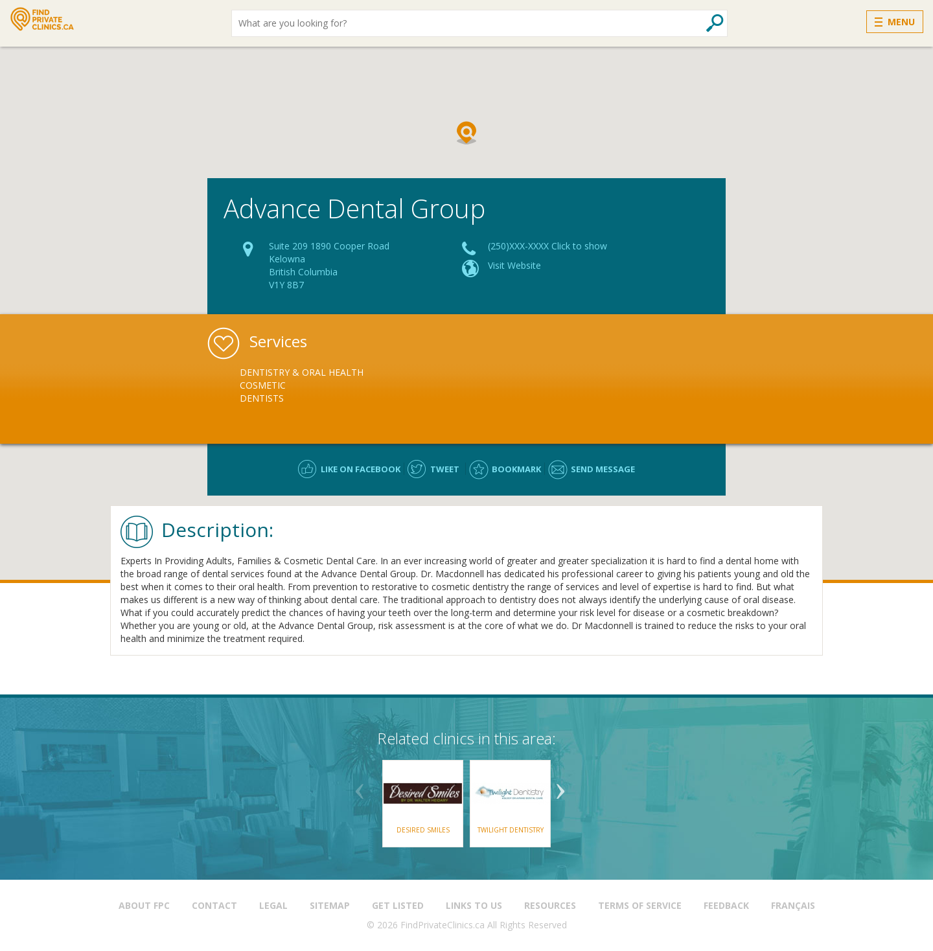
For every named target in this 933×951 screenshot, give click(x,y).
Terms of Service (640, 905)
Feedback (726, 905)
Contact (214, 905)
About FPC (144, 905)
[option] (315, 385)
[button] (466, 132)
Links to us (474, 905)
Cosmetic (263, 385)
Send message (603, 469)
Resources (550, 905)
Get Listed (398, 905)
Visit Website (514, 265)
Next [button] (560, 786)
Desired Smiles (423, 829)
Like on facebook (360, 469)
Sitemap (330, 905)
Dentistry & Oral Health (301, 372)
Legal (273, 905)
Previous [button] (359, 786)
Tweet (444, 469)
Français (793, 905)
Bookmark (516, 469)
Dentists (262, 398)
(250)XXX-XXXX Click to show (547, 246)
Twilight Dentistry (511, 829)
